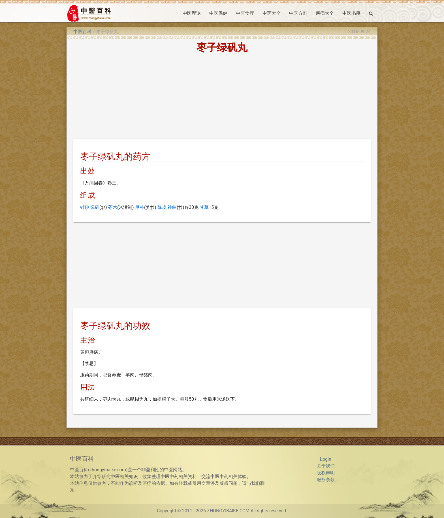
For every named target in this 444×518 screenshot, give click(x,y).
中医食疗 (245, 13)
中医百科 (82, 31)
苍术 (112, 207)
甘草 (204, 207)
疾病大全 (325, 13)
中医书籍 (351, 13)
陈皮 (161, 207)
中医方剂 (298, 13)
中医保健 (218, 13)
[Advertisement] (222, 97)
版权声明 (326, 472)
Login (325, 459)
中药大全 (271, 13)
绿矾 (94, 207)
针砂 (84, 207)
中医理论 (192, 13)
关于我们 (326, 466)
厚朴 (139, 207)
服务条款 (326, 479)
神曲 (172, 207)
